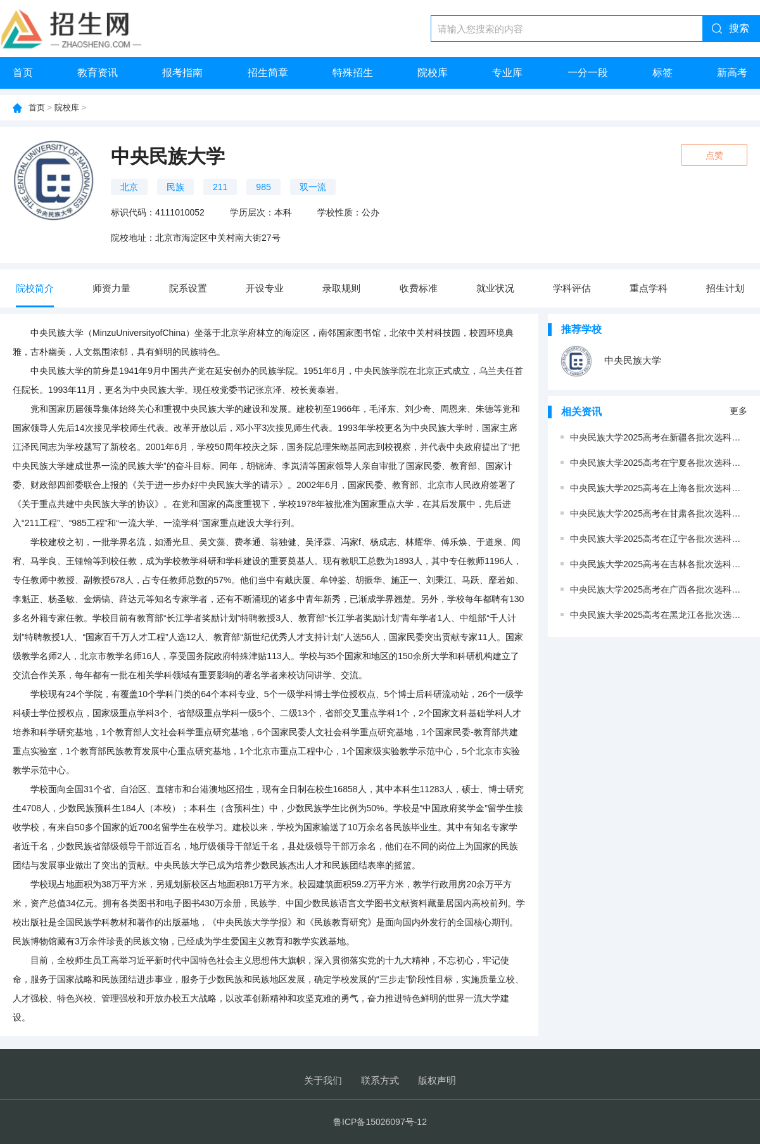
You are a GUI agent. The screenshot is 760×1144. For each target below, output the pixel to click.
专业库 (507, 72)
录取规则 (341, 288)
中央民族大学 (610, 361)
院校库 (432, 72)
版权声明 (437, 1080)
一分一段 (587, 72)
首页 (23, 72)
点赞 (714, 155)
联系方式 (380, 1080)
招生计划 (725, 288)
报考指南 (182, 72)
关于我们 (323, 1080)
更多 (738, 411)
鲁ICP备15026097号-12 (380, 1122)
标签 (662, 72)
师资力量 (111, 288)
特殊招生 (352, 72)
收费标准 (419, 288)
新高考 (732, 72)
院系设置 (188, 288)
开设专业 (265, 288)
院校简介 (35, 288)
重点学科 (649, 288)
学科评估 (572, 288)
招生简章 (268, 72)
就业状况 (495, 288)
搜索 (739, 28)
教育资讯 (97, 72)
